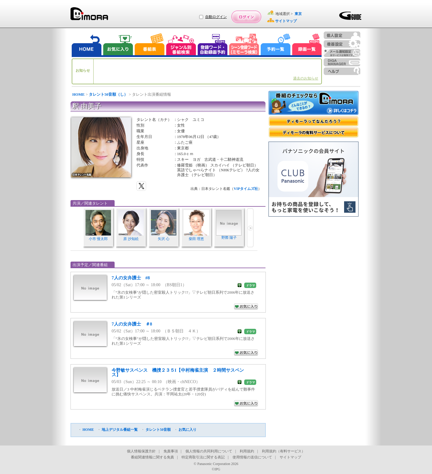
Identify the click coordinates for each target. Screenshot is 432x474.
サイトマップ (290, 457)
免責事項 (171, 451)
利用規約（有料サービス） (283, 451)
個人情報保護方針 (141, 451)
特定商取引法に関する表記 (203, 457)
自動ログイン (216, 17)
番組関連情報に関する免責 (152, 457)
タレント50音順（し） (108, 94)
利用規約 (247, 451)
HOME (78, 94)
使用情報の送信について (252, 457)
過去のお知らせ (305, 78)
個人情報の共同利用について (208, 451)
